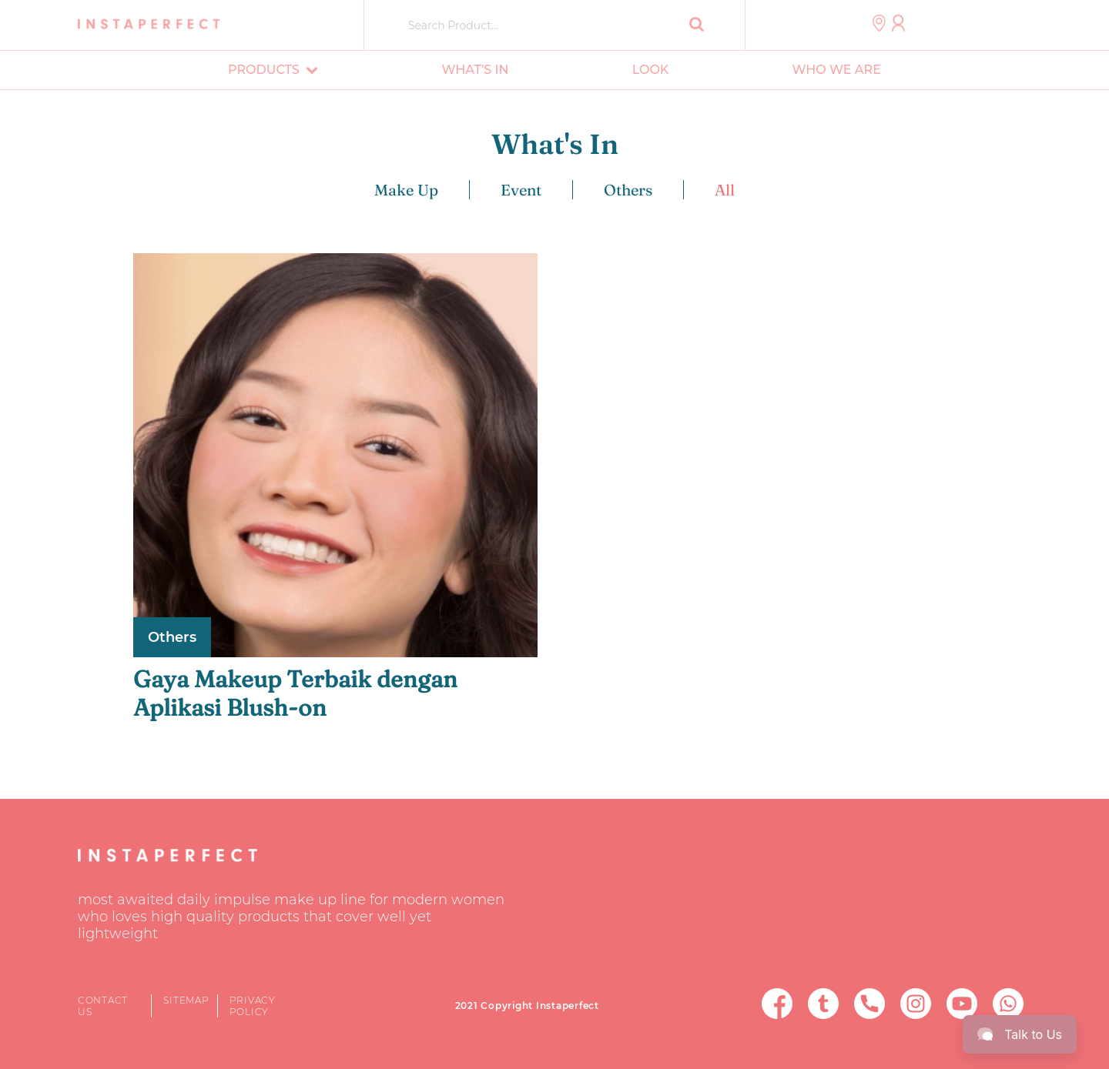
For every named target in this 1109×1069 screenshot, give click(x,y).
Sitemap (186, 1000)
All (725, 189)
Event (521, 189)
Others (628, 189)
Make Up (406, 189)
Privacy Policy (253, 1005)
